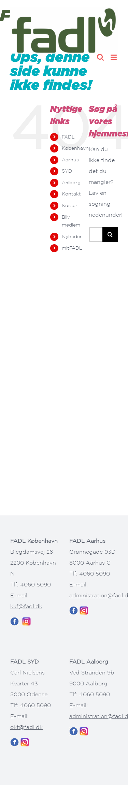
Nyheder (72, 236)
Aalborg (71, 182)
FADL (68, 137)
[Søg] (110, 234)
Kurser (69, 205)
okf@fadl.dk (26, 727)
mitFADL (72, 248)
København (75, 148)
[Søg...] (95, 234)
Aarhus (70, 159)
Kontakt (71, 194)
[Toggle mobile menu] (114, 57)
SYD (67, 171)
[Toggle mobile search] (100, 57)
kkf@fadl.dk (26, 606)
